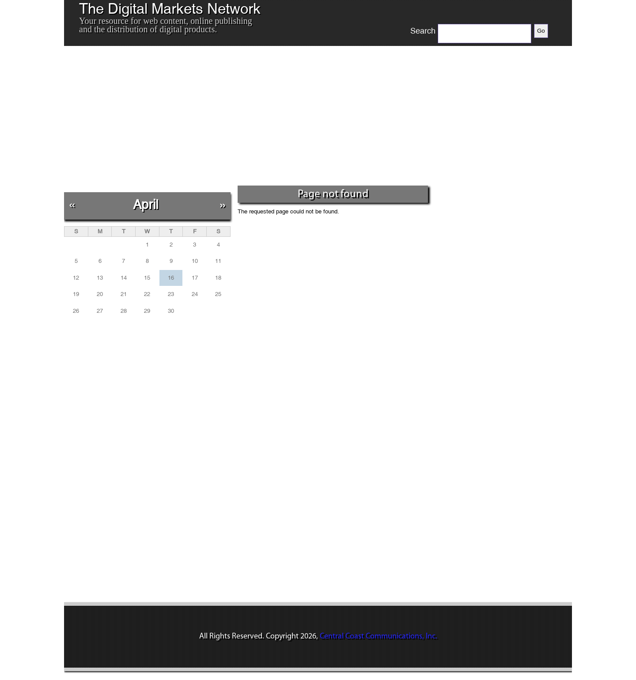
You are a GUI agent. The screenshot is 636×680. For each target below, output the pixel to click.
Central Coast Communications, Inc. (378, 636)
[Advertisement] (247, 119)
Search (422, 31)
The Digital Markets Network (170, 8)
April (145, 204)
